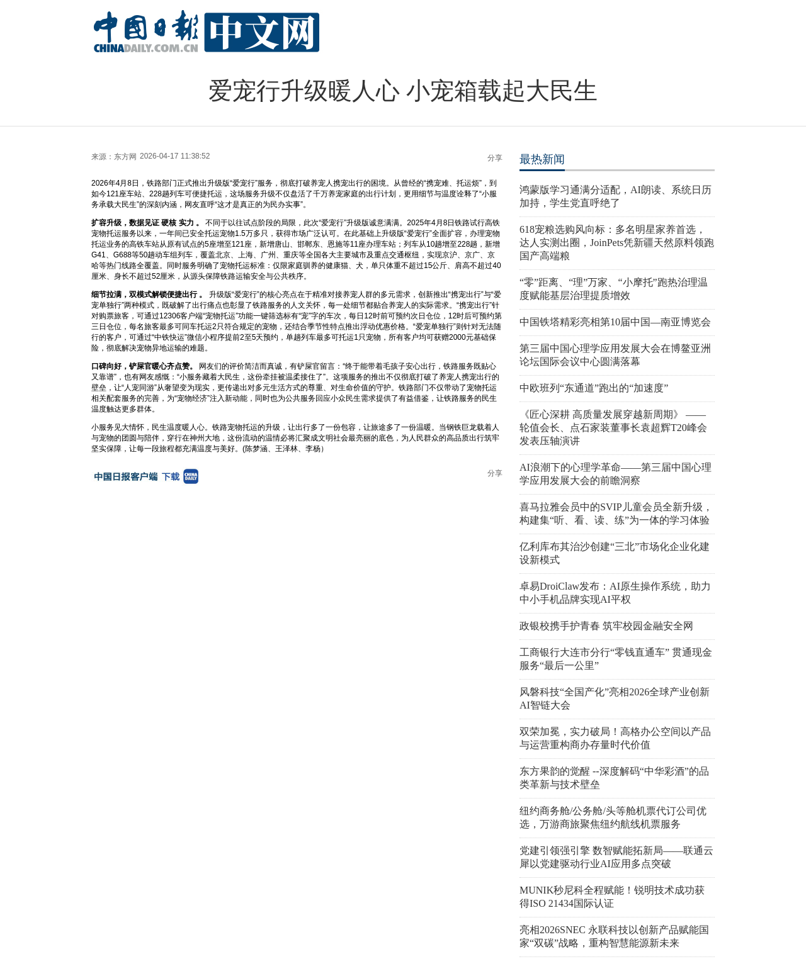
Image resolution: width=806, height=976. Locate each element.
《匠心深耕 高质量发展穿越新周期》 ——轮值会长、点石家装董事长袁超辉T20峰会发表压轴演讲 (613, 427)
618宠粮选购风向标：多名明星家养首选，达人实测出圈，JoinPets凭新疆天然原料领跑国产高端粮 (616, 242)
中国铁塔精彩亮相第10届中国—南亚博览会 (615, 322)
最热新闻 (542, 159)
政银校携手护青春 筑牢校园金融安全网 (606, 625)
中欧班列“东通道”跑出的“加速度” (593, 388)
